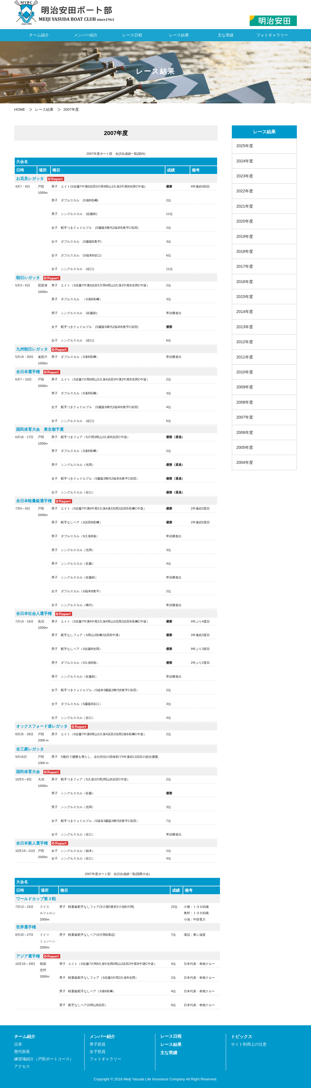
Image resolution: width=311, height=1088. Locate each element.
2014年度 (244, 311)
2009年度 (244, 387)
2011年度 (244, 357)
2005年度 (244, 447)
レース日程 (132, 35)
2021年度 (244, 206)
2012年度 (244, 342)
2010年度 (244, 372)
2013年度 (244, 327)
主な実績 (226, 35)
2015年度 (244, 296)
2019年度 (244, 236)
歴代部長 (22, 1052)
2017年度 (244, 266)
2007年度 (244, 417)
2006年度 (244, 432)
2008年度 (244, 402)
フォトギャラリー (272, 35)
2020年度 (244, 221)
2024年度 (244, 161)
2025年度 (244, 145)
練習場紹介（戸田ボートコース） (44, 1059)
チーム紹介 (39, 35)
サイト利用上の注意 (249, 1044)
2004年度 (244, 462)
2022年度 (244, 191)
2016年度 (244, 281)
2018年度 (244, 251)
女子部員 (97, 1052)
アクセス (22, 1066)
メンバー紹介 (86, 35)
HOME (19, 109)
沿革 (18, 1044)
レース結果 (179, 35)
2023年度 (244, 176)
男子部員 (97, 1044)
